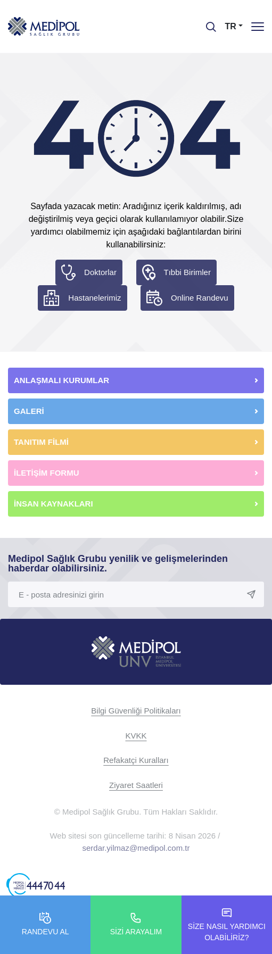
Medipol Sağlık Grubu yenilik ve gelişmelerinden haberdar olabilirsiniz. (118, 563)
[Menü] (257, 26)
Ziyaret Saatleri (136, 785)
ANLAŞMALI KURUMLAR (61, 380)
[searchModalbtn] (207, 23)
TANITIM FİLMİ (41, 441)
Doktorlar (100, 272)
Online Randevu (199, 297)
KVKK (135, 735)
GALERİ (29, 411)
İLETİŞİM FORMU (46, 472)
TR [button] (230, 26)
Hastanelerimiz (94, 297)
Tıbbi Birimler (187, 272)
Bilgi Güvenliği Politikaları (135, 710)
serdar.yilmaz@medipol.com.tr (136, 847)
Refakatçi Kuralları (136, 760)
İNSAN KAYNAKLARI (54, 503)
